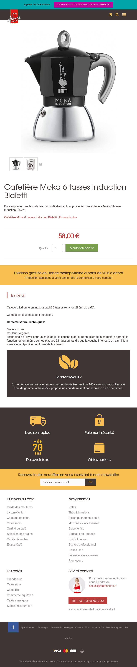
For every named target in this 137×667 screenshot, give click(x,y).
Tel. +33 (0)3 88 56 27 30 (88, 600)
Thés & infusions (79, 512)
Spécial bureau (78, 539)
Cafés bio (13, 589)
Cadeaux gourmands (81, 533)
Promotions (75, 560)
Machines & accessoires (83, 523)
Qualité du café (16, 528)
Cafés (72, 507)
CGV (101, 627)
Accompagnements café (83, 517)
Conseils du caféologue (62, 627)
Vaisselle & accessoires (83, 555)
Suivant (40, 164)
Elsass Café (14, 544)
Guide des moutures (19, 507)
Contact (79, 627)
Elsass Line (75, 549)
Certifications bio (17, 539)
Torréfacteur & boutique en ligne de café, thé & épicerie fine (89, 661)
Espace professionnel (82, 544)
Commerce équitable (20, 595)
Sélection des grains (19, 533)
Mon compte (91, 627)
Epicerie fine (76, 528)
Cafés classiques (17, 600)
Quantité (44, 248)
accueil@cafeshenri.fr (102, 585)
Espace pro (42, 627)
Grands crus (14, 579)
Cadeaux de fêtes (18, 517)
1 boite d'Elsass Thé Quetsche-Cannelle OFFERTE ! (84, 4)
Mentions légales (114, 627)
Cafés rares (14, 523)
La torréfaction (16, 512)
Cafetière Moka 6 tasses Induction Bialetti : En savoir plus (40, 217)
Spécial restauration (19, 605)
